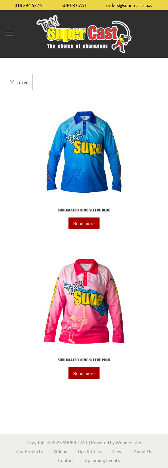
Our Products (29, 451)
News (117, 451)
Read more (84, 223)
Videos (60, 451)
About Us (143, 451)
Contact (66, 460)
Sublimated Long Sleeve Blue (84, 210)
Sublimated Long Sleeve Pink (84, 360)
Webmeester (129, 442)
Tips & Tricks (89, 451)
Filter (19, 82)
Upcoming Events (102, 460)
